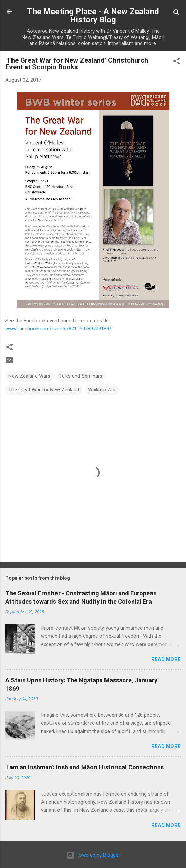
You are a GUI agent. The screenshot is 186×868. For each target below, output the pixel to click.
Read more (166, 659)
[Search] (176, 13)
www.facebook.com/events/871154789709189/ (58, 329)
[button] (176, 62)
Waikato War (102, 390)
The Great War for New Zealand (43, 390)
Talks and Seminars (80, 376)
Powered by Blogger (93, 855)
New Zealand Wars (29, 376)
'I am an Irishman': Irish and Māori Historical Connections (84, 767)
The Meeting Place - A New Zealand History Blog (93, 15)
